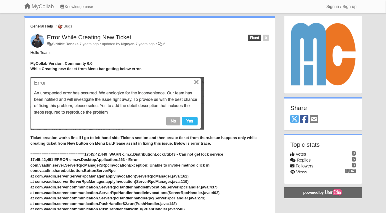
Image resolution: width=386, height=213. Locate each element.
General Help (42, 26)
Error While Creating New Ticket (89, 37)
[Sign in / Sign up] (341, 6)
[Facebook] (304, 119)
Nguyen (127, 44)
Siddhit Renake (65, 44)
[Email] (314, 119)
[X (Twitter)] (294, 119)
